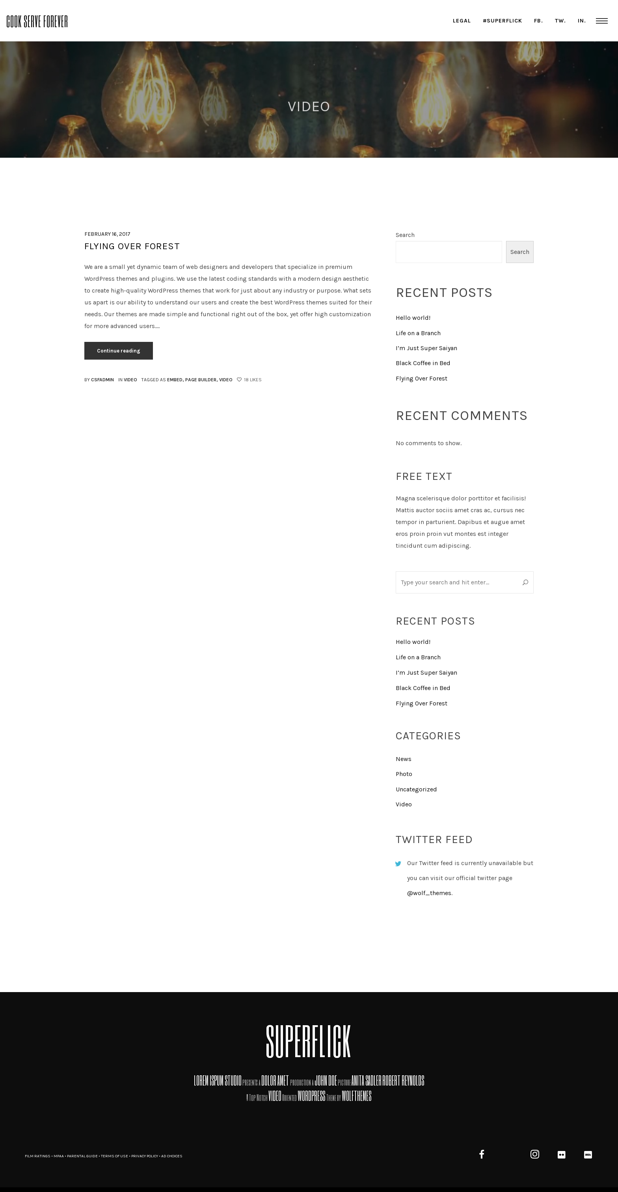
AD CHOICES (171, 1156)
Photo (404, 774)
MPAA (59, 1156)
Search (405, 235)
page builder (200, 379)
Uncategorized (416, 789)
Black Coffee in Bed (423, 363)
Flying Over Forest (132, 246)
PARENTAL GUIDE (82, 1156)
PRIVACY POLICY (144, 1156)
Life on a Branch (418, 333)
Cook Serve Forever (37, 20)
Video (130, 379)
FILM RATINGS (37, 1156)
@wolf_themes (429, 893)
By (99, 379)
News (403, 759)
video (226, 379)
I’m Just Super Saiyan (426, 348)
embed (174, 379)
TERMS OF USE (114, 1156)
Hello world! (413, 317)
